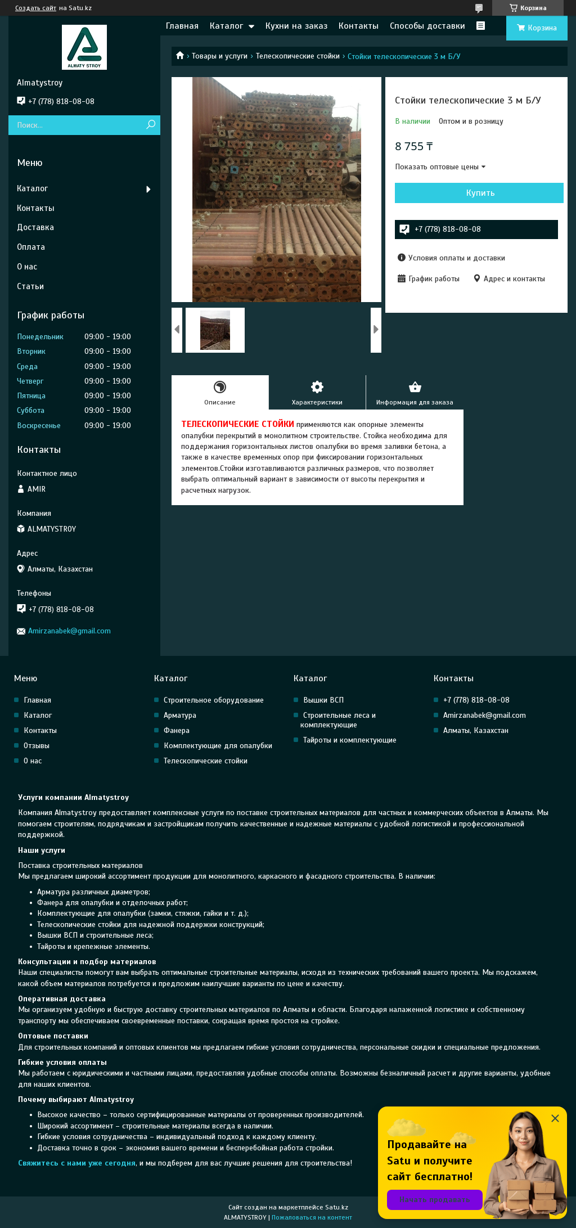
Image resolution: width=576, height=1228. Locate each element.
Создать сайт (35, 8)
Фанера (177, 730)
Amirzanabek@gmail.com (69, 631)
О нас (27, 267)
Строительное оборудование (214, 700)
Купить (480, 193)
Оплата (31, 247)
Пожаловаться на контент (312, 1217)
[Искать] (150, 125)
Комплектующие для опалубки (218, 745)
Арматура (180, 715)
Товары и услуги (220, 56)
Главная (182, 26)
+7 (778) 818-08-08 (476, 700)
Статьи (30, 286)
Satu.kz (336, 1207)
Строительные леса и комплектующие (338, 720)
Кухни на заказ (296, 26)
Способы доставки (427, 26)
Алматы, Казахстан (475, 730)
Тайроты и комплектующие (350, 740)
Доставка (35, 227)
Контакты (359, 26)
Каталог (226, 26)
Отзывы (37, 745)
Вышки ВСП (323, 700)
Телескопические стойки (298, 56)
